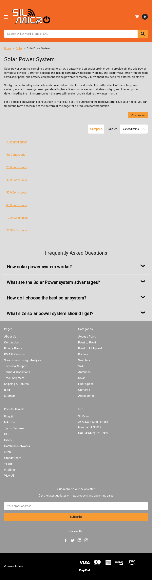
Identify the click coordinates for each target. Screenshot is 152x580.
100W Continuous (17, 217)
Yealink (8, 464)
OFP (7, 434)
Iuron (7, 452)
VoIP (81, 366)
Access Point (87, 336)
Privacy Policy (13, 348)
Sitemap (9, 396)
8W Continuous (15, 154)
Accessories (86, 396)
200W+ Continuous (18, 230)
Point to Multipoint (90, 348)
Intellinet (9, 469)
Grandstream (12, 458)
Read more (138, 115)
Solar (81, 378)
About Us (10, 336)
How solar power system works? (39, 266)
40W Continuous (16, 179)
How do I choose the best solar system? (46, 298)
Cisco (8, 440)
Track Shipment (14, 378)
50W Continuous (16, 192)
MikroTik (9, 422)
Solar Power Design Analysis (22, 360)
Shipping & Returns (16, 384)
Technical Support (16, 366)
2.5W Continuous (16, 142)
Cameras (84, 390)
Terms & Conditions (17, 372)
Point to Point (87, 342)
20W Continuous (16, 167)
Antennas (84, 372)
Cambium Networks (17, 446)
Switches (84, 360)
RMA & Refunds (14, 354)
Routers (83, 354)
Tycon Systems (14, 428)
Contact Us (11, 342)
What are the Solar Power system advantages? (53, 282)
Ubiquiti (8, 416)
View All (9, 475)
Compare (96, 129)
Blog (7, 390)
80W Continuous (16, 205)
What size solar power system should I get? (50, 313)
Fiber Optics (86, 384)
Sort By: (112, 128)
